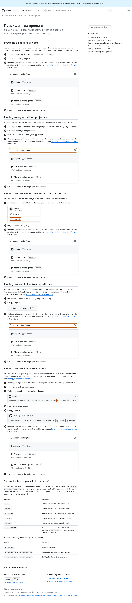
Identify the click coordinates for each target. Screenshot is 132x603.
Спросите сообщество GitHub (57, 578)
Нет (16, 579)
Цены (54, 595)
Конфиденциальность (34, 595)
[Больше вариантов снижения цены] (109, 27)
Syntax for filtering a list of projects (64, 65)
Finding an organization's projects (25, 117)
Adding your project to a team (18, 379)
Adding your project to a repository (39, 294)
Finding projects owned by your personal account (35, 193)
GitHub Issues (9, 16)
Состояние (47, 595)
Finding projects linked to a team (25, 368)
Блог (75, 595)
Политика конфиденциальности (13, 583)
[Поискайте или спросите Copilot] (78, 10)
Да (8, 579)
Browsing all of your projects (22, 42)
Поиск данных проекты (32, 16)
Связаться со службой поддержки (59, 581)
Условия (22, 595)
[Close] (126, 3)
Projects (19, 16)
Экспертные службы (65, 595)
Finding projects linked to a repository (28, 284)
